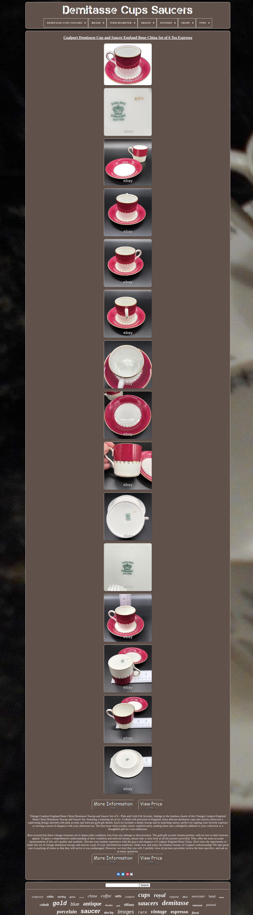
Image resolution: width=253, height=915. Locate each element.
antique (92, 903)
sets (118, 896)
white (50, 896)
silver (185, 897)
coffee (106, 895)
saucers (148, 903)
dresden (109, 905)
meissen (197, 905)
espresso (179, 911)
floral (195, 912)
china (92, 895)
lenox (221, 897)
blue (75, 904)
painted (211, 905)
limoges (126, 911)
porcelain (67, 911)
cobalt (44, 905)
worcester (198, 896)
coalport (129, 896)
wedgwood (37, 896)
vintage (159, 911)
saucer (90, 911)
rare (142, 912)
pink (118, 906)
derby (109, 913)
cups (144, 894)
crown (81, 897)
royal (160, 895)
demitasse (175, 903)
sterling (61, 896)
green (72, 896)
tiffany (129, 905)
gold (60, 903)
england (174, 896)
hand (212, 896)
